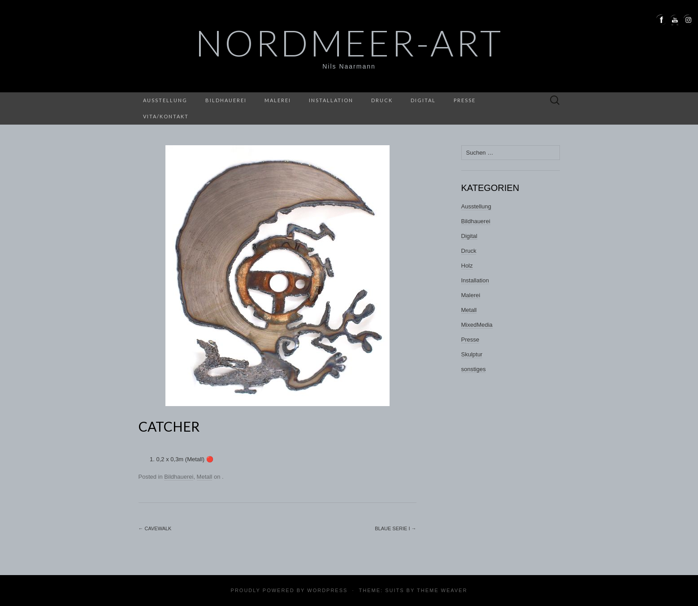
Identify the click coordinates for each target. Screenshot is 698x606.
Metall (204, 476)
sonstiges (473, 369)
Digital (423, 100)
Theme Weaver (442, 590)
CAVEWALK (155, 528)
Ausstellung (165, 100)
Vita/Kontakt (166, 116)
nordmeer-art (349, 42)
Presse (465, 100)
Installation (331, 100)
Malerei (277, 100)
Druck (382, 100)
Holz (467, 265)
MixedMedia (477, 324)
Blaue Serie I (395, 528)
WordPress (327, 590)
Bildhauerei (226, 100)
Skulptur (472, 354)
